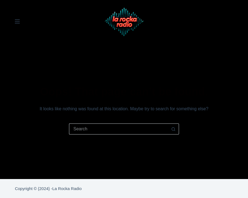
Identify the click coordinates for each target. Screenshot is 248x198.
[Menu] (17, 21)
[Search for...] (118, 128)
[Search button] (173, 128)
